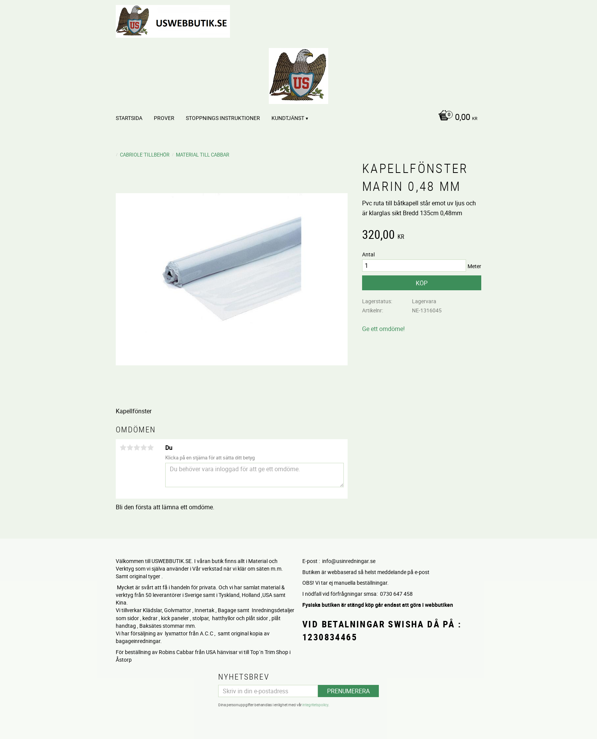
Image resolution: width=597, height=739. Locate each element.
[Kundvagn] (455, 117)
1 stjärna (123, 447)
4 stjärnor (143, 447)
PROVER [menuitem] (164, 118)
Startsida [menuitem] (129, 118)
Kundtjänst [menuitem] (287, 118)
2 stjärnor (129, 447)
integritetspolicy (315, 704)
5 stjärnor (150, 447)
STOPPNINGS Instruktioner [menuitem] (223, 118)
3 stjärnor (136, 447)
